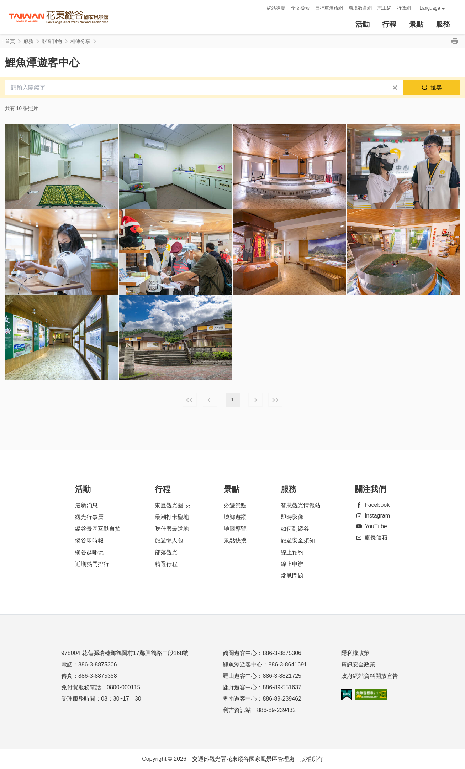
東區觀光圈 (172, 505)
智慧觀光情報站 (301, 505)
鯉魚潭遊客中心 (243, 664)
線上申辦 (292, 564)
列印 (454, 41)
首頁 (10, 41)
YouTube (371, 526)
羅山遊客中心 (240, 676)
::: (259, 8)
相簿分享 (80, 41)
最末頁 (275, 400)
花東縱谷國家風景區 (59, 17)
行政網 (404, 8)
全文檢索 (300, 8)
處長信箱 (371, 537)
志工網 (384, 8)
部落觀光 (166, 552)
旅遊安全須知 (298, 540)
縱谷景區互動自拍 (98, 529)
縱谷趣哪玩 (89, 552)
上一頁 (210, 400)
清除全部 (395, 87)
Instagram (372, 516)
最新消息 (86, 505)
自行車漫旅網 (329, 8)
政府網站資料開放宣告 (369, 676)
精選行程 (166, 564)
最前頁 (190, 400)
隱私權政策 (355, 653)
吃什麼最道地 (172, 529)
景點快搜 (235, 540)
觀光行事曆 (89, 517)
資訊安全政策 (358, 664)
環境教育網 (360, 8)
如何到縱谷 (295, 529)
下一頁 (255, 400)
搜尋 (436, 87)
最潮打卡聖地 (172, 517)
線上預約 (292, 552)
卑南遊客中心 (240, 699)
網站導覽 (276, 8)
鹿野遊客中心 (240, 687)
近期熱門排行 (92, 564)
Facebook (372, 505)
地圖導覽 (235, 529)
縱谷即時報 (89, 540)
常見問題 (292, 576)
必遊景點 (235, 505)
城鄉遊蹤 (235, 517)
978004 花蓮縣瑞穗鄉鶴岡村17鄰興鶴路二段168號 (125, 653)
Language (429, 8)
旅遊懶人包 (169, 540)
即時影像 (292, 517)
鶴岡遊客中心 (240, 653)
